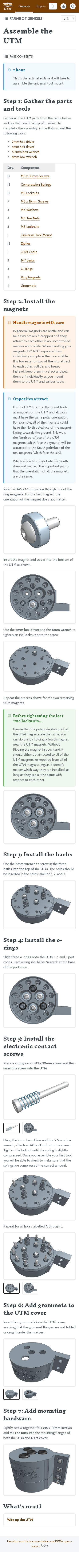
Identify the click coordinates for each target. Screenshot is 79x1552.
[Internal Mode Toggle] (63, 6)
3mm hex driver (23, 147)
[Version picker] (68, 18)
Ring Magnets (31, 277)
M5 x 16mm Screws (34, 201)
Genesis (24, 6)
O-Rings (27, 269)
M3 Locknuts (30, 193)
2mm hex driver (23, 142)
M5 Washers (30, 210)
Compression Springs (36, 184)
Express (42, 6)
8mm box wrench (24, 157)
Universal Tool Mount (36, 235)
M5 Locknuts (30, 227)
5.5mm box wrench (25, 152)
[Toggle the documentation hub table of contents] (31, 18)
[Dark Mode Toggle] (73, 6)
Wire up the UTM (20, 1520)
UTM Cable (29, 252)
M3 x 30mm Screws (35, 176)
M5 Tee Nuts (30, 218)
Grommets (28, 286)
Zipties (26, 243)
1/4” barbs (28, 260)
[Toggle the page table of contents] (39, 56)
